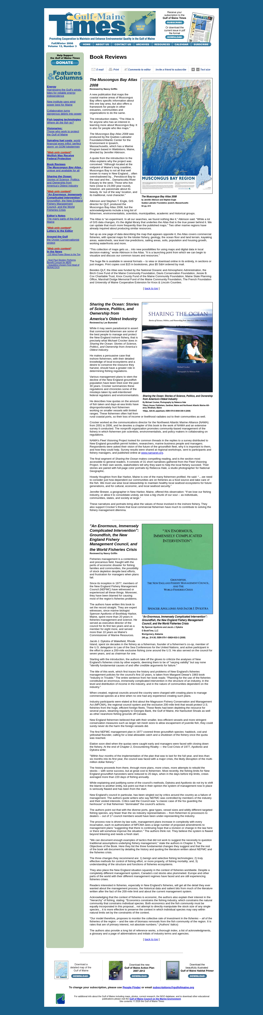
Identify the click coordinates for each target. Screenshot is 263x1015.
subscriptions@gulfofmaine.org (173, 987)
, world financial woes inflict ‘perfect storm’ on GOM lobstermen (64, 143)
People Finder (132, 987)
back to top (151, 288)
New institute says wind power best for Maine (61, 103)
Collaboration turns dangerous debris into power (64, 112)
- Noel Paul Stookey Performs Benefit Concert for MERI (61, 261)
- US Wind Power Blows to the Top (64, 254)
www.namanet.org (152, 452)
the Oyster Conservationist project (63, 239)
